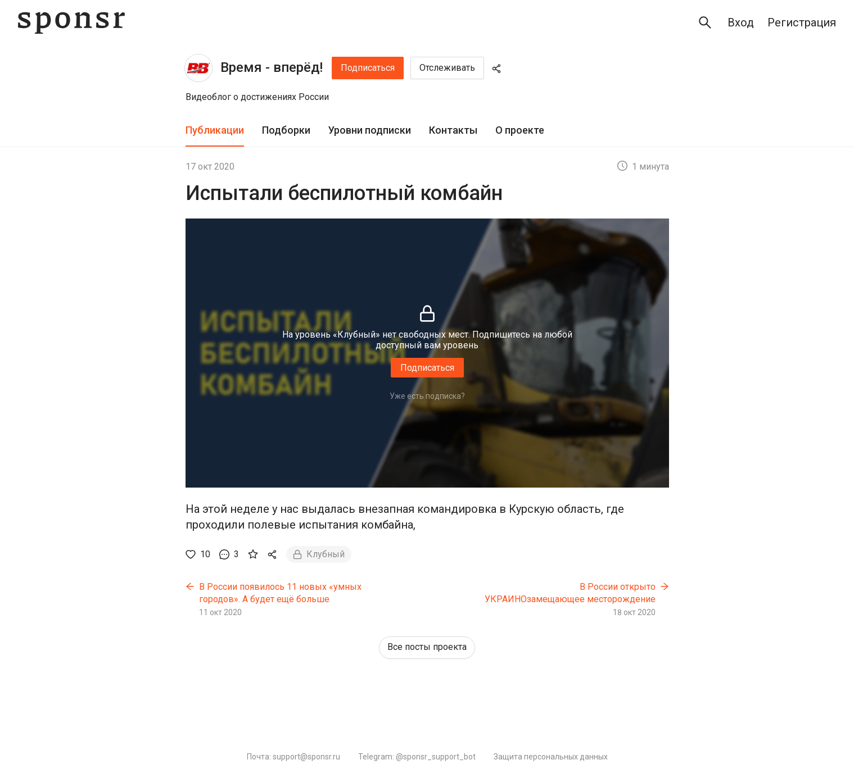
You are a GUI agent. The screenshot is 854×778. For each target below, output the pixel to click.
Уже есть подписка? (427, 396)
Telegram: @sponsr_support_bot (417, 756)
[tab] (215, 131)
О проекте (519, 130)
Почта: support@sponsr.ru (293, 756)
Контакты (453, 130)
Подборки (286, 130)
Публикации (215, 130)
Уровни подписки (369, 130)
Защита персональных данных (551, 756)
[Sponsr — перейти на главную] (71, 23)
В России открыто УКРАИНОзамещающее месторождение (570, 592)
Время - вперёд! (271, 67)
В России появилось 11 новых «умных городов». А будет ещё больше (280, 592)
